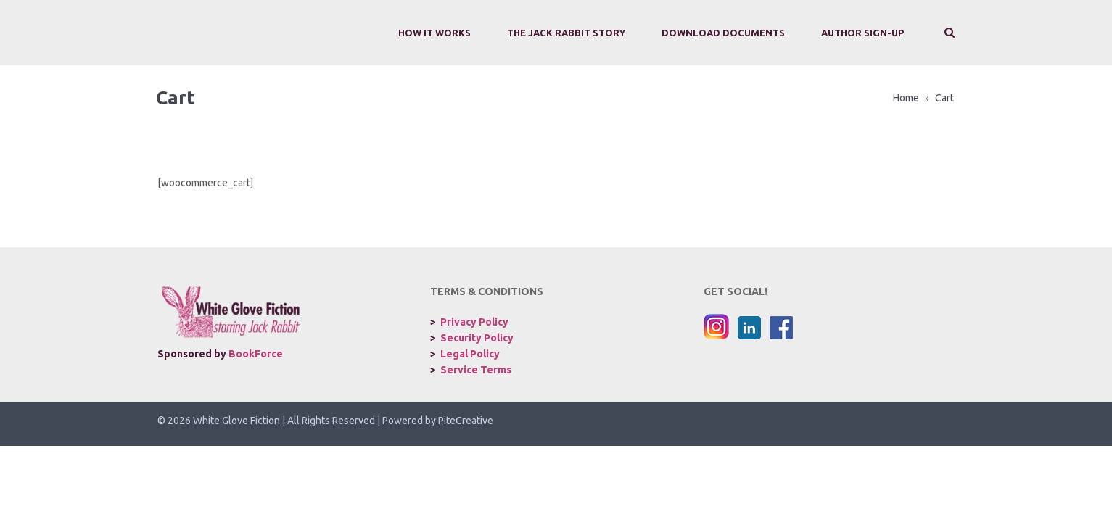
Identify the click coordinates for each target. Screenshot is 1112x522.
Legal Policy (470, 354)
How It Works (434, 33)
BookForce (255, 354)
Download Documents (723, 33)
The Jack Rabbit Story (566, 33)
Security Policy (477, 338)
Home (906, 98)
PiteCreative (465, 420)
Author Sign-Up (862, 33)
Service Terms (475, 370)
